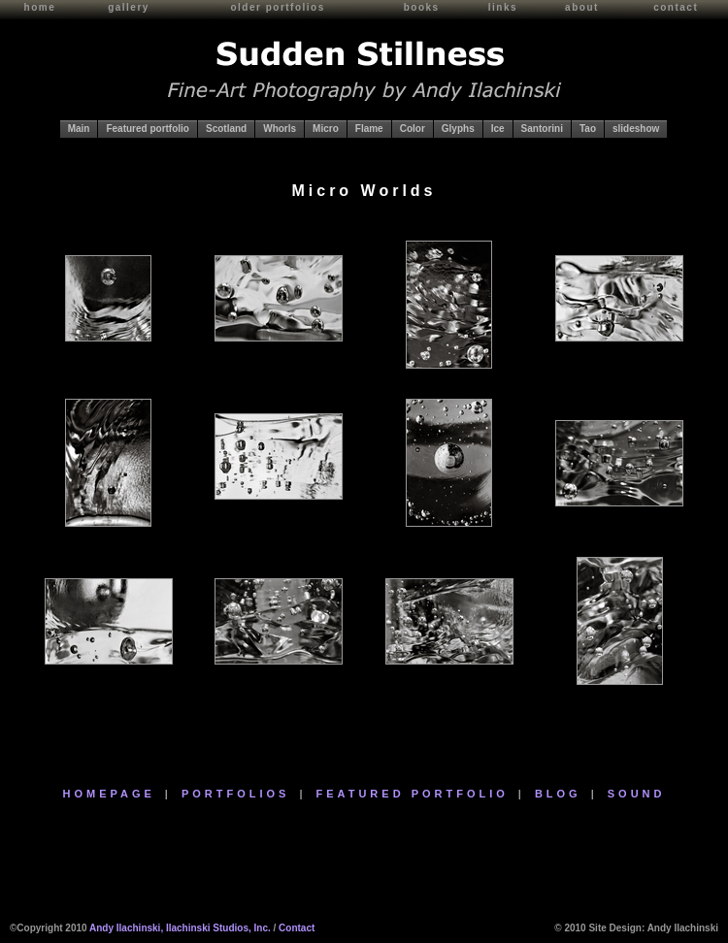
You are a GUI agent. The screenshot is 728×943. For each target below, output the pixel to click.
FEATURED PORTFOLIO (412, 793)
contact (675, 7)
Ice (498, 128)
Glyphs (458, 128)
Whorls (279, 128)
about (582, 7)
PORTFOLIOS (236, 793)
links (502, 7)
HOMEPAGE (109, 793)
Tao (587, 128)
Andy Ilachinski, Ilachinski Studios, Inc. (180, 928)
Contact (296, 928)
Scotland (226, 128)
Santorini (542, 128)
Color (412, 128)
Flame (369, 128)
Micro (326, 128)
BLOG (558, 793)
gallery (128, 7)
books (422, 7)
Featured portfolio (147, 128)
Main (79, 128)
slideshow (635, 128)
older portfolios (277, 7)
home (40, 7)
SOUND (637, 793)
